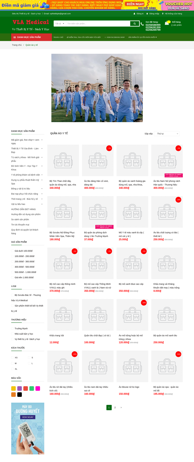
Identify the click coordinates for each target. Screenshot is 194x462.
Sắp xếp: (149, 133)
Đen (18, 394)
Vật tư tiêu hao (18, 204)
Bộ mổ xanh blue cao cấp (131, 284)
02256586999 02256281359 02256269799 (153, 27)
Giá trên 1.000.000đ (23, 277)
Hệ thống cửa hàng (173, 13)
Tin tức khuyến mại (20, 224)
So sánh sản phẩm (20, 219)
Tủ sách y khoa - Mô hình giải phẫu (25, 159)
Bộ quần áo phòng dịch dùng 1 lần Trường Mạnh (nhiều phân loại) (96, 236)
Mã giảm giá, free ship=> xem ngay (25, 142)
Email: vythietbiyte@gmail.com (57, 13)
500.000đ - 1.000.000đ (25, 272)
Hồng (36, 388)
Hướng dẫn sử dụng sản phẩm (25, 214)
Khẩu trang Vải (57, 335)
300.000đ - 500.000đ (24, 267)
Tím (18, 388)
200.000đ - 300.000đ (24, 261)
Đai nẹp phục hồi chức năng (24, 194)
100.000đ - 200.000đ (24, 256)
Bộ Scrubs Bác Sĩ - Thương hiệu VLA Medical (26, 298)
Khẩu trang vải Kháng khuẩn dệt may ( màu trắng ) (166, 288)
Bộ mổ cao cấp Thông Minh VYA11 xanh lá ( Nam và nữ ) (97, 288)
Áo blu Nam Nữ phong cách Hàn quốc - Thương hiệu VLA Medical (167, 185)
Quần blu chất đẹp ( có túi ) (97, 335)
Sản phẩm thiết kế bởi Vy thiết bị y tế (27, 308)
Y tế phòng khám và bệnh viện (25, 175)
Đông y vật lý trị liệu (20, 188)
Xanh (30, 388)
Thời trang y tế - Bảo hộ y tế (24, 199)
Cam (12, 394)
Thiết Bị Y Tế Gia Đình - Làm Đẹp (24, 150)
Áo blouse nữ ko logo (129, 387)
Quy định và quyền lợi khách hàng (24, 232)
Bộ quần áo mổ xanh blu (165, 335)
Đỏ (24, 388)
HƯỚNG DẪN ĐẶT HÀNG (23, 209)
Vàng (12, 388)
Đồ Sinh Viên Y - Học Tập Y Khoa (24, 168)
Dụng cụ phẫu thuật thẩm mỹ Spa (25, 182)
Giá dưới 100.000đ (23, 251)
